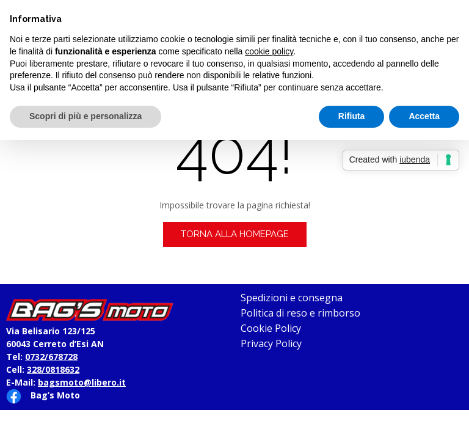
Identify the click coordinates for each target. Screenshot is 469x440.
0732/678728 (51, 356)
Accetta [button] (424, 116)
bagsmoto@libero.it (82, 382)
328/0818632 (53, 369)
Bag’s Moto (55, 395)
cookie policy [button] (269, 51)
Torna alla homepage (235, 234)
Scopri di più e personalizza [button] (85, 116)
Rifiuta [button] (351, 116)
